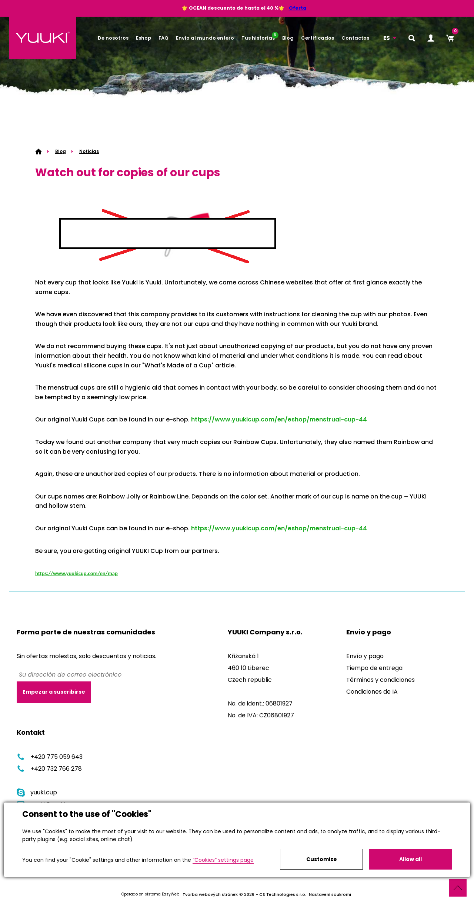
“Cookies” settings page (223, 860)
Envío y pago (365, 656)
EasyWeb (170, 894)
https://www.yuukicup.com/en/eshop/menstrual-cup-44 (279, 419)
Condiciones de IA (372, 691)
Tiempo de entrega (374, 668)
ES (386, 38)
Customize (321, 859)
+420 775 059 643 (50, 757)
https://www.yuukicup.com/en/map (76, 573)
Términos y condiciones (380, 680)
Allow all (410, 859)
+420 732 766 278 (49, 768)
